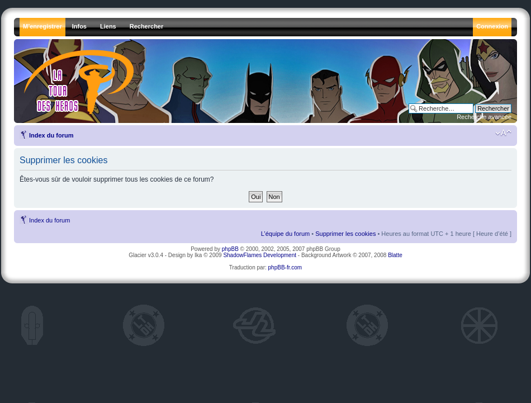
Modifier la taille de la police (503, 133)
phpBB (230, 249)
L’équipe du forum (285, 233)
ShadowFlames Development (259, 255)
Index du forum (51, 135)
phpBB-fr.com (285, 267)
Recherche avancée (484, 116)
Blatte (395, 255)
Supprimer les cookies (345, 233)
